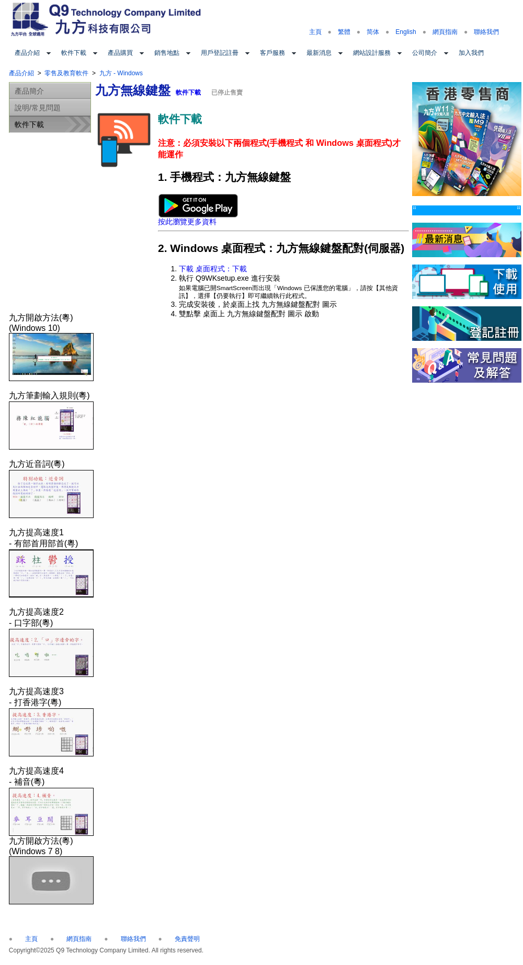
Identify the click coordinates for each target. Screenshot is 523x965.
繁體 (344, 32)
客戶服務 (272, 52)
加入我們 (471, 52)
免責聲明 (187, 939)
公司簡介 (424, 52)
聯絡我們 (486, 32)
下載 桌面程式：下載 (213, 269)
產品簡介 (29, 91)
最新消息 (319, 52)
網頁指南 (445, 32)
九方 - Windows (121, 73)
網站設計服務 (372, 52)
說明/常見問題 (38, 108)
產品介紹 (27, 52)
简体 (373, 32)
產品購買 (120, 52)
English (405, 32)
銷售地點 (166, 52)
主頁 (315, 32)
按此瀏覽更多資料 (198, 218)
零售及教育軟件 (66, 73)
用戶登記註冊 (219, 52)
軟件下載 (73, 52)
